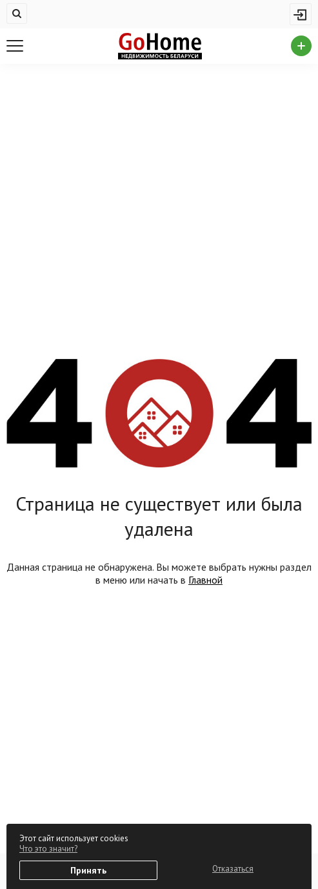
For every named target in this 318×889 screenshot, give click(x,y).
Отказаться (232, 868)
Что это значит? (48, 848)
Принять (88, 870)
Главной (205, 579)
